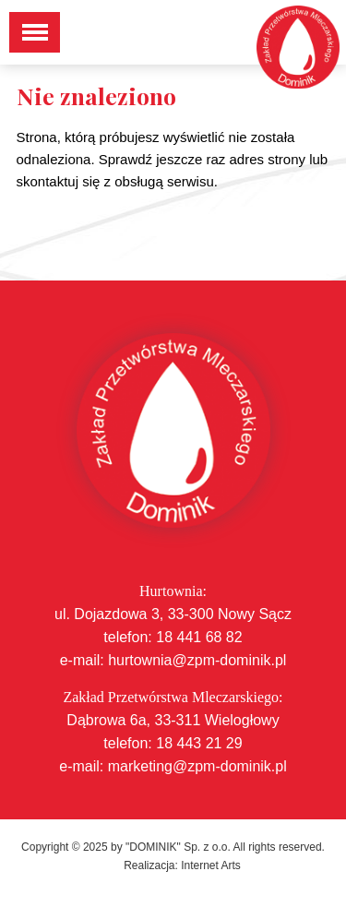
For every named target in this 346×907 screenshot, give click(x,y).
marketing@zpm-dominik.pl (197, 766)
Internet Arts (211, 865)
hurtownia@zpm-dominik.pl (197, 660)
